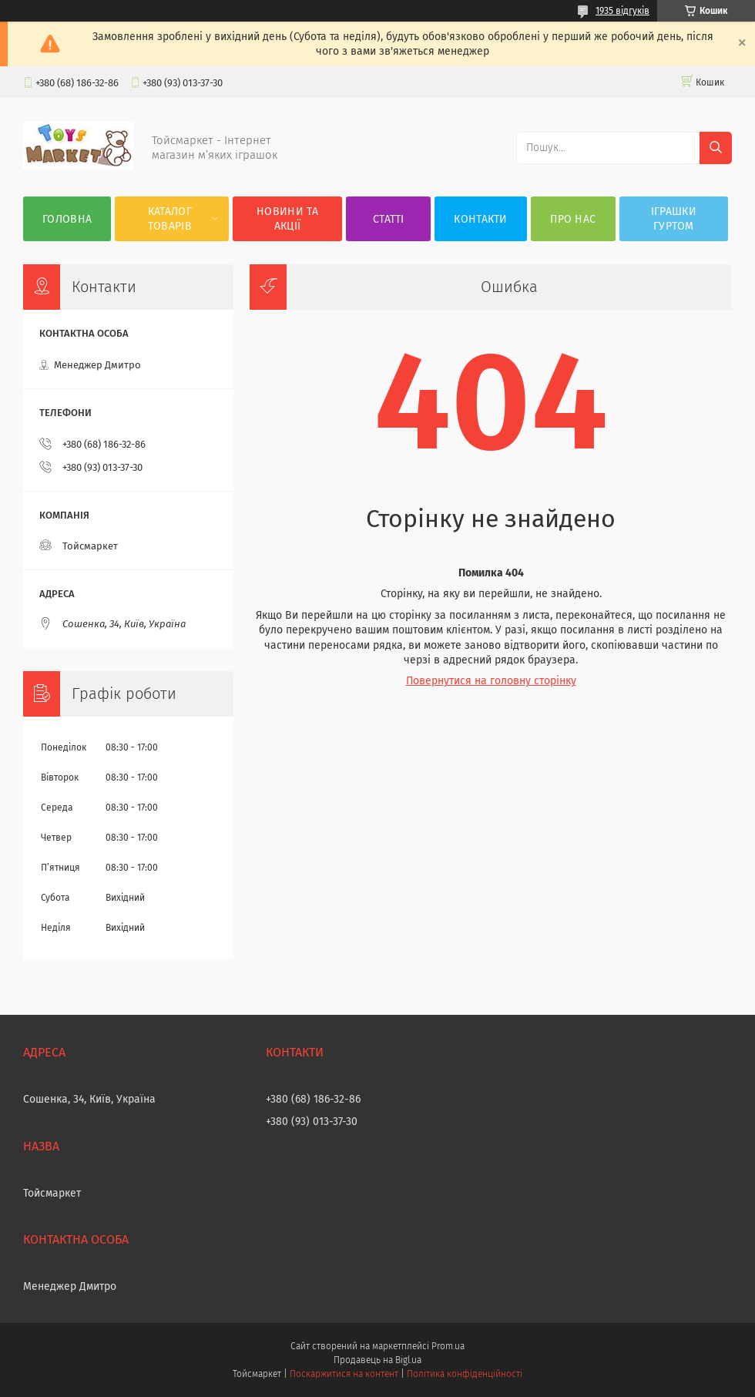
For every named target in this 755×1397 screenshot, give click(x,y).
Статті (388, 219)
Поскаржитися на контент (344, 1373)
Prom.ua (448, 1346)
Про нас (573, 219)
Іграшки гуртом (673, 219)
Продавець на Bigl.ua (377, 1360)
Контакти (480, 219)
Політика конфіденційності (464, 1373)
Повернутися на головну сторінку (491, 680)
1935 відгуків (622, 10)
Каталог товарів (170, 219)
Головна (67, 219)
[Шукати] (716, 148)
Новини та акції (287, 219)
